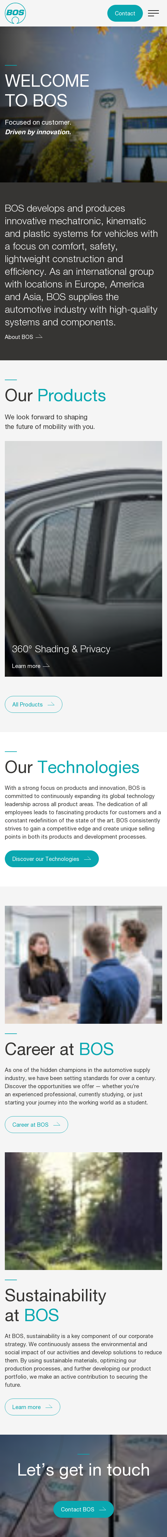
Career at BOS (30, 1124)
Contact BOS (77, 1509)
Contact (125, 13)
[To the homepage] (15, 13)
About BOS (19, 337)
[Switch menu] (153, 13)
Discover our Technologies (45, 858)
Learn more (26, 666)
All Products (27, 704)
